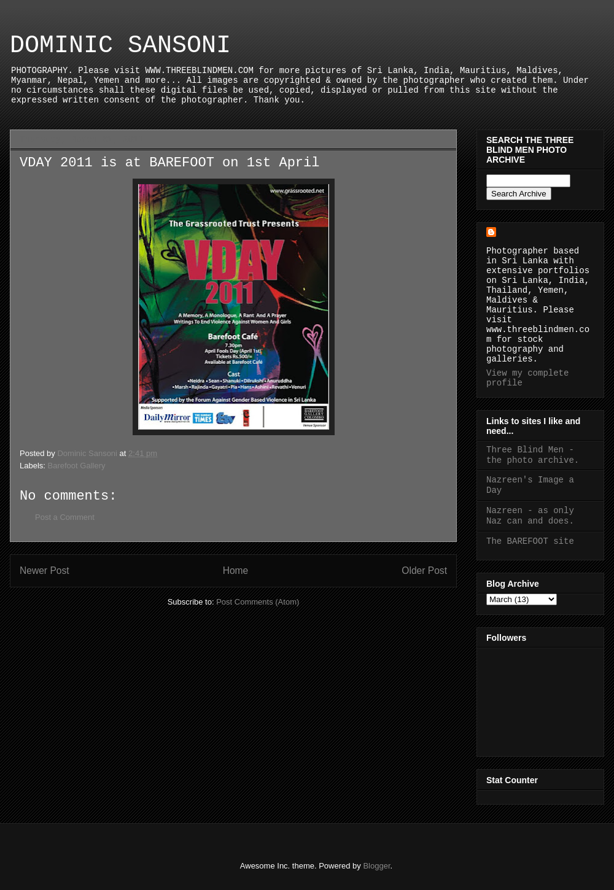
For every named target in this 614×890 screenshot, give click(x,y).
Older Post (424, 570)
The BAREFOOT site (530, 541)
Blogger (376, 865)
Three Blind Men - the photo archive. (532, 455)
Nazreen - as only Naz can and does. (530, 516)
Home (236, 570)
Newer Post (44, 570)
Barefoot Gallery (77, 465)
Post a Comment (65, 517)
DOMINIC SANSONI (120, 46)
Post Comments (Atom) (257, 601)
